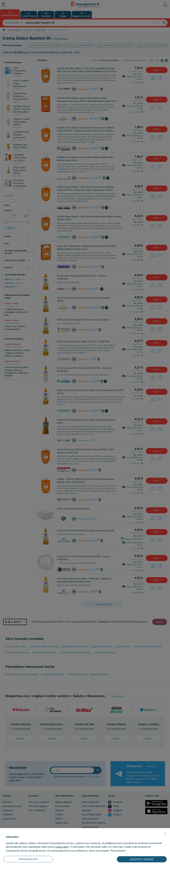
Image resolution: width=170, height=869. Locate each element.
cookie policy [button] (62, 846)
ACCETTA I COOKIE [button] (141, 859)
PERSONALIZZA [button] (28, 859)
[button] (165, 833)
